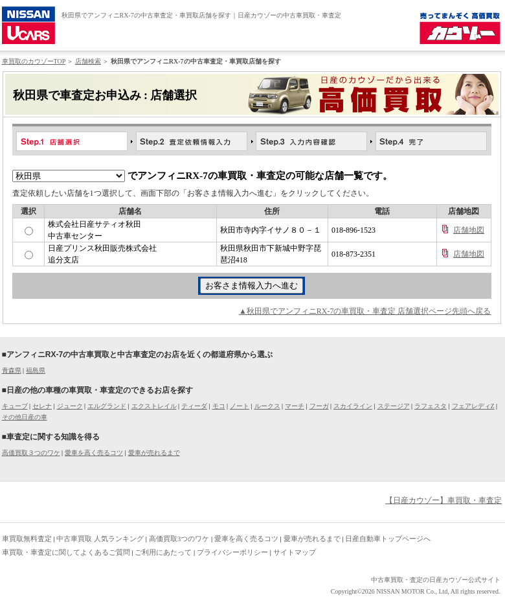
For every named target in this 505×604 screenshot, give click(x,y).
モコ (218, 406)
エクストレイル (154, 406)
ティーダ (194, 406)
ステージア (393, 406)
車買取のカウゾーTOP (33, 61)
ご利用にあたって (163, 552)
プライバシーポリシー (232, 552)
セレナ (42, 406)
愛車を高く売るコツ (94, 452)
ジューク (70, 406)
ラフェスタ (430, 406)
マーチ (294, 406)
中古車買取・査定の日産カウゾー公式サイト (435, 579)
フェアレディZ (473, 406)
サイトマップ (294, 552)
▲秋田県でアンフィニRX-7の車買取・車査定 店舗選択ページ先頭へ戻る (365, 311)
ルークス (267, 406)
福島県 (35, 370)
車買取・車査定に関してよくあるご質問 (66, 552)
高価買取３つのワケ (31, 452)
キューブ (15, 406)
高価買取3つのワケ (179, 538)
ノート (239, 406)
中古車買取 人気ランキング (100, 538)
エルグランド (106, 406)
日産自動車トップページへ (388, 538)
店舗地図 (468, 230)
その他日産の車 (24, 417)
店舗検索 (88, 61)
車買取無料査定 (27, 538)
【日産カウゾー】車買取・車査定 (443, 500)
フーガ (319, 406)
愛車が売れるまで (154, 452)
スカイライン (352, 406)
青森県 (11, 370)
